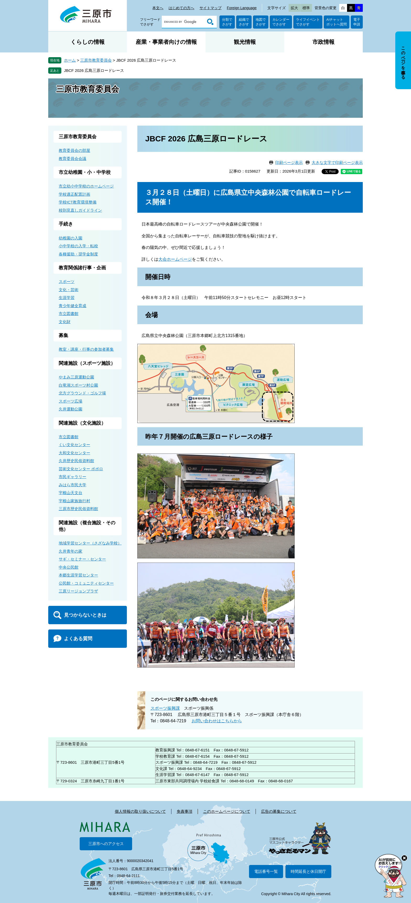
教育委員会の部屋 (74, 150)
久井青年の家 (70, 551)
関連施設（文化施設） (82, 423)
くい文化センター (74, 444)
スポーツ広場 (70, 401)
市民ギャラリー (72, 476)
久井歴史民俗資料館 (76, 460)
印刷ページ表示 (289, 162)
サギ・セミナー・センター (82, 559)
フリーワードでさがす (150, 22)
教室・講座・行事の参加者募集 (86, 349)
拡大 (294, 8)
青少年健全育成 (72, 305)
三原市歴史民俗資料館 (78, 508)
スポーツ (66, 281)
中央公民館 (68, 567)
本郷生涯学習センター (78, 575)
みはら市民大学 (72, 485)
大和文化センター (74, 453)
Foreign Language (242, 8)
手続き (66, 224)
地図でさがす (261, 22)
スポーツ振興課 (165, 708)
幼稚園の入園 (70, 238)
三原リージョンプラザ (78, 591)
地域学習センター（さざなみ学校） (90, 543)
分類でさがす (227, 22)
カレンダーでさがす (280, 22)
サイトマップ (210, 8)
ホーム (70, 60)
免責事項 (184, 811)
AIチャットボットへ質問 (336, 22)
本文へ (157, 8)
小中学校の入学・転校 (78, 246)
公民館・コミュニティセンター (86, 583)
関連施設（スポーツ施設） (87, 363)
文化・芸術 (68, 289)
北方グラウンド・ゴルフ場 (82, 393)
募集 (63, 335)
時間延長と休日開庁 (308, 871)
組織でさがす (244, 22)
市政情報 (323, 42)
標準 (306, 8)
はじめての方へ (181, 8)
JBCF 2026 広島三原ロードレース (94, 70)
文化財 (65, 321)
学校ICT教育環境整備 (77, 202)
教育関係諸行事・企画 (82, 267)
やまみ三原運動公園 (76, 377)
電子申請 (356, 22)
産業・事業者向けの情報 (166, 42)
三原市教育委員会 (96, 60)
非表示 (408, 32)
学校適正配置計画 (74, 194)
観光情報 (245, 42)
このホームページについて (226, 811)
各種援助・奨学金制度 (78, 254)
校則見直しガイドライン (80, 210)
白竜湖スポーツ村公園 (78, 385)
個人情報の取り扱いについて (140, 811)
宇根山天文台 (70, 492)
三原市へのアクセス (106, 843)
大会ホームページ (175, 259)
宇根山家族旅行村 (74, 501)
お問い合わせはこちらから (217, 721)
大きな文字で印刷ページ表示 (337, 162)
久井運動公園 (70, 409)
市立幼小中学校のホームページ (86, 186)
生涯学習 (66, 297)
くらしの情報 (88, 42)
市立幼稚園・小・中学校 (85, 172)
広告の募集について (278, 811)
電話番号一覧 (266, 871)
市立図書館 (68, 313)
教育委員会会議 (72, 158)
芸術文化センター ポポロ (81, 469)
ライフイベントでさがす (308, 22)
